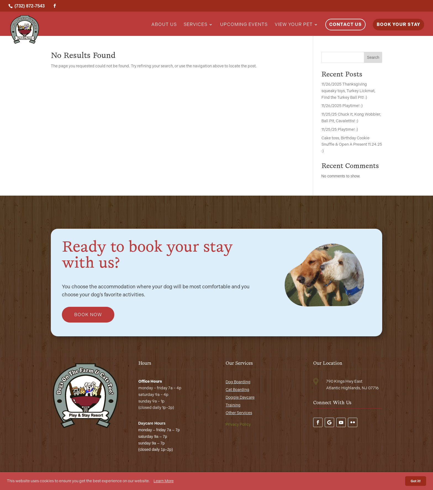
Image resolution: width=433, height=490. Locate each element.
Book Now (88, 314)
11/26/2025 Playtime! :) (342, 105)
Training (233, 405)
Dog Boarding (238, 382)
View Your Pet (294, 25)
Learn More (164, 481)
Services (195, 25)
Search (373, 57)
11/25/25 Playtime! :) (339, 129)
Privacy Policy (238, 424)
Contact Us (345, 24)
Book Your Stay (398, 24)
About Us (164, 25)
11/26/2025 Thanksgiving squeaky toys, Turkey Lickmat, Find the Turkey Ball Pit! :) (348, 91)
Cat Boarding (237, 389)
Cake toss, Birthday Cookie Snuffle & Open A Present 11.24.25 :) (351, 145)
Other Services (239, 413)
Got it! (416, 481)
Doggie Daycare (240, 397)
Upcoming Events (244, 25)
